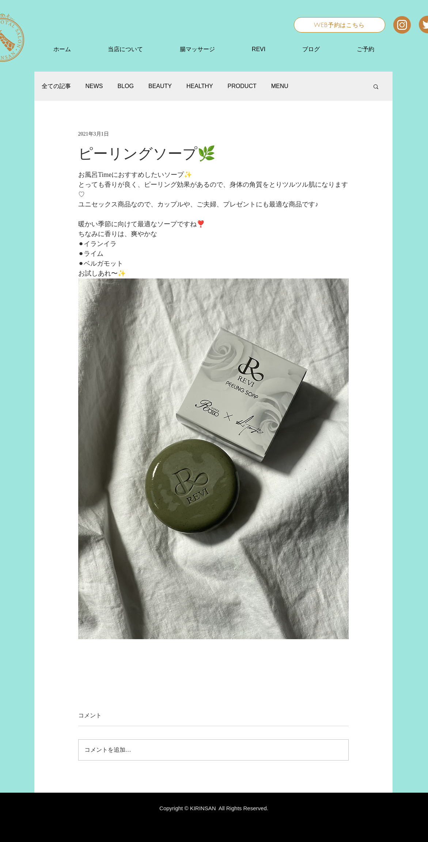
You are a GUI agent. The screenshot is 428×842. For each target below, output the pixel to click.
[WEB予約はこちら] (339, 25)
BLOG (126, 86)
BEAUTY (160, 86)
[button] (375, 86)
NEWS (94, 86)
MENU (279, 86)
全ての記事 (56, 86)
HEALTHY (199, 86)
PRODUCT (242, 86)
